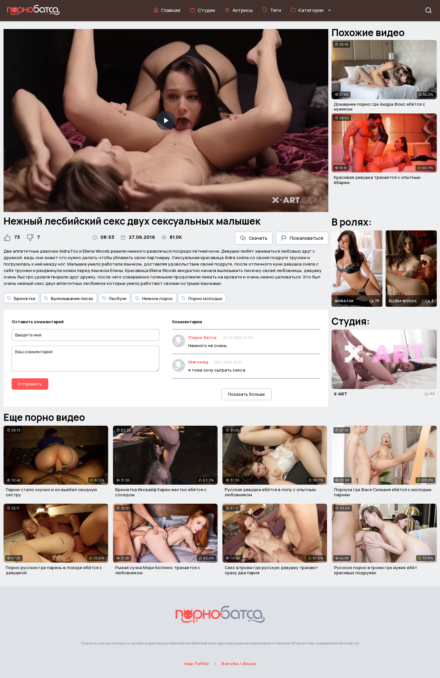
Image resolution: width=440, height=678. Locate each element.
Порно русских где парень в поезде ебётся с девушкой (54, 570)
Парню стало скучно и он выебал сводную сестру (51, 492)
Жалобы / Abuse (238, 663)
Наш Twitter (196, 663)
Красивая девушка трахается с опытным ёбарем (377, 179)
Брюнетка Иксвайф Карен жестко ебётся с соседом (161, 492)
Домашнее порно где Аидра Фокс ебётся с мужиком (379, 106)
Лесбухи (114, 298)
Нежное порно (154, 298)
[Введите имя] (86, 335)
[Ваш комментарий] (86, 359)
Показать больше (246, 394)
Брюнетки (21, 298)
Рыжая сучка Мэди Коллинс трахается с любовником (157, 570)
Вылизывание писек (68, 298)
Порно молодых (202, 298)
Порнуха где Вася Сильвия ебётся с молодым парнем (382, 492)
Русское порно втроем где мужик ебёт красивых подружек (375, 570)
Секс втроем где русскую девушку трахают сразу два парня (271, 570)
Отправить (30, 384)
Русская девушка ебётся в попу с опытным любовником (270, 492)
